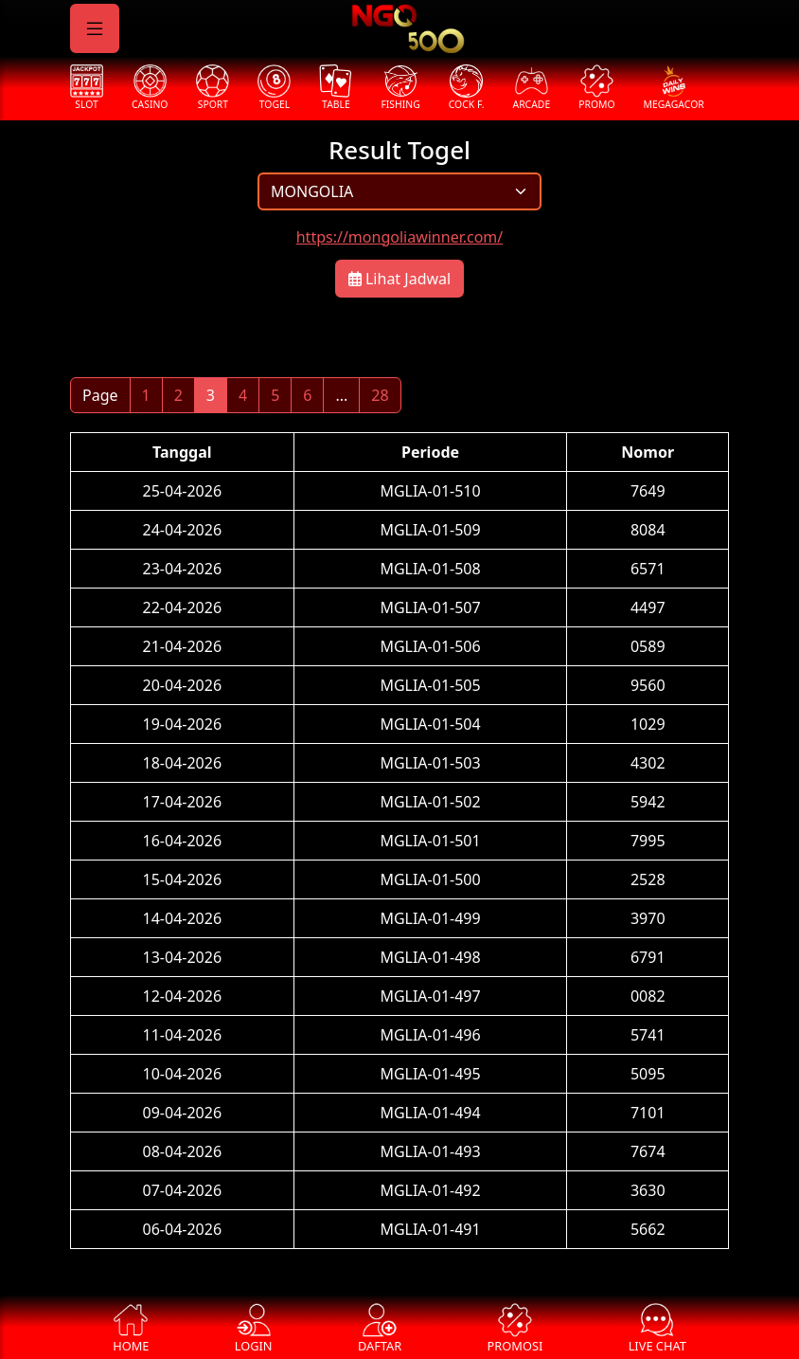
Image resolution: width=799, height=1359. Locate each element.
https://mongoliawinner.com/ (400, 236)
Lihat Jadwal (399, 278)
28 (379, 395)
